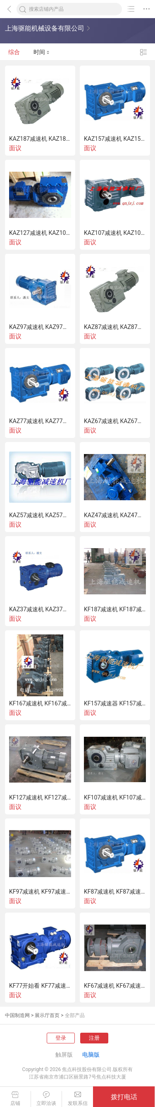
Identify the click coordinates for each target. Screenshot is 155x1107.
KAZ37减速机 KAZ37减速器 (40, 609)
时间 (41, 52)
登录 (60, 1038)
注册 (94, 1038)
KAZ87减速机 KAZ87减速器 (115, 327)
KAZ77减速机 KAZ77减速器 (40, 421)
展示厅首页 (47, 1015)
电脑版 (91, 1054)
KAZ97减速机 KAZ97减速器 (40, 327)
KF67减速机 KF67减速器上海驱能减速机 (115, 986)
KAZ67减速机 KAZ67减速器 (115, 421)
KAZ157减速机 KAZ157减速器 (115, 139)
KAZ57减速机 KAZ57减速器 (40, 515)
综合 (14, 52)
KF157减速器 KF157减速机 (115, 703)
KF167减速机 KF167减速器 (40, 703)
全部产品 (75, 1015)
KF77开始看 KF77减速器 (40, 986)
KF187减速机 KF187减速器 (115, 609)
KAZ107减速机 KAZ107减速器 (115, 233)
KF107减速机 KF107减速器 (115, 797)
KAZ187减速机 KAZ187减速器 (40, 139)
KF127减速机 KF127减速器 (40, 797)
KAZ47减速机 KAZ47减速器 (115, 515)
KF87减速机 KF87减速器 (115, 891)
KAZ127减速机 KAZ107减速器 (40, 233)
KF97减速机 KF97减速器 (40, 891)
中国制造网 (17, 1015)
